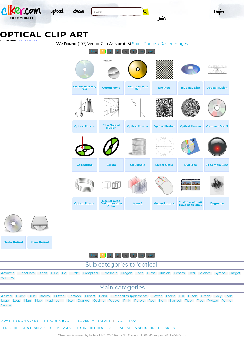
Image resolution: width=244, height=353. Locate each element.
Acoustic (7, 273)
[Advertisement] (35, 128)
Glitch (192, 296)
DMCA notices (90, 328)
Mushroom (54, 300)
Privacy (64, 328)
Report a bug (57, 320)
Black (43, 273)
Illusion (164, 273)
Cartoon (75, 296)
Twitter (213, 300)
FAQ (132, 320)
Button (59, 296)
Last (150, 51)
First (94, 51)
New (70, 300)
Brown (45, 296)
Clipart (90, 296)
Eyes (139, 273)
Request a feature (93, 320)
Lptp (16, 300)
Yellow (6, 305)
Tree (200, 300)
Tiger (189, 300)
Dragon (126, 273)
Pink (126, 300)
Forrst (170, 296)
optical (33, 40)
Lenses (179, 273)
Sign (162, 300)
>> (141, 51)
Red (192, 273)
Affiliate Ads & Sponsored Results (142, 328)
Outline (99, 300)
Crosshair (109, 273)
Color (103, 296)
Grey (217, 296)
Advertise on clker (19, 320)
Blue (54, 273)
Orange (83, 300)
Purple (139, 300)
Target (235, 273)
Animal (6, 296)
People (114, 300)
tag (120, 320)
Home (22, 40)
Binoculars (26, 273)
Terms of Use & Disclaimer (26, 328)
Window (7, 278)
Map (38, 300)
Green (205, 296)
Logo (5, 300)
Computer (90, 273)
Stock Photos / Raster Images (160, 43)
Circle (74, 273)
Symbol (221, 273)
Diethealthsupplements (129, 296)
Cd (64, 273)
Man (27, 300)
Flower (157, 296)
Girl (181, 296)
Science (205, 273)
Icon (229, 296)
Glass (151, 273)
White (226, 300)
